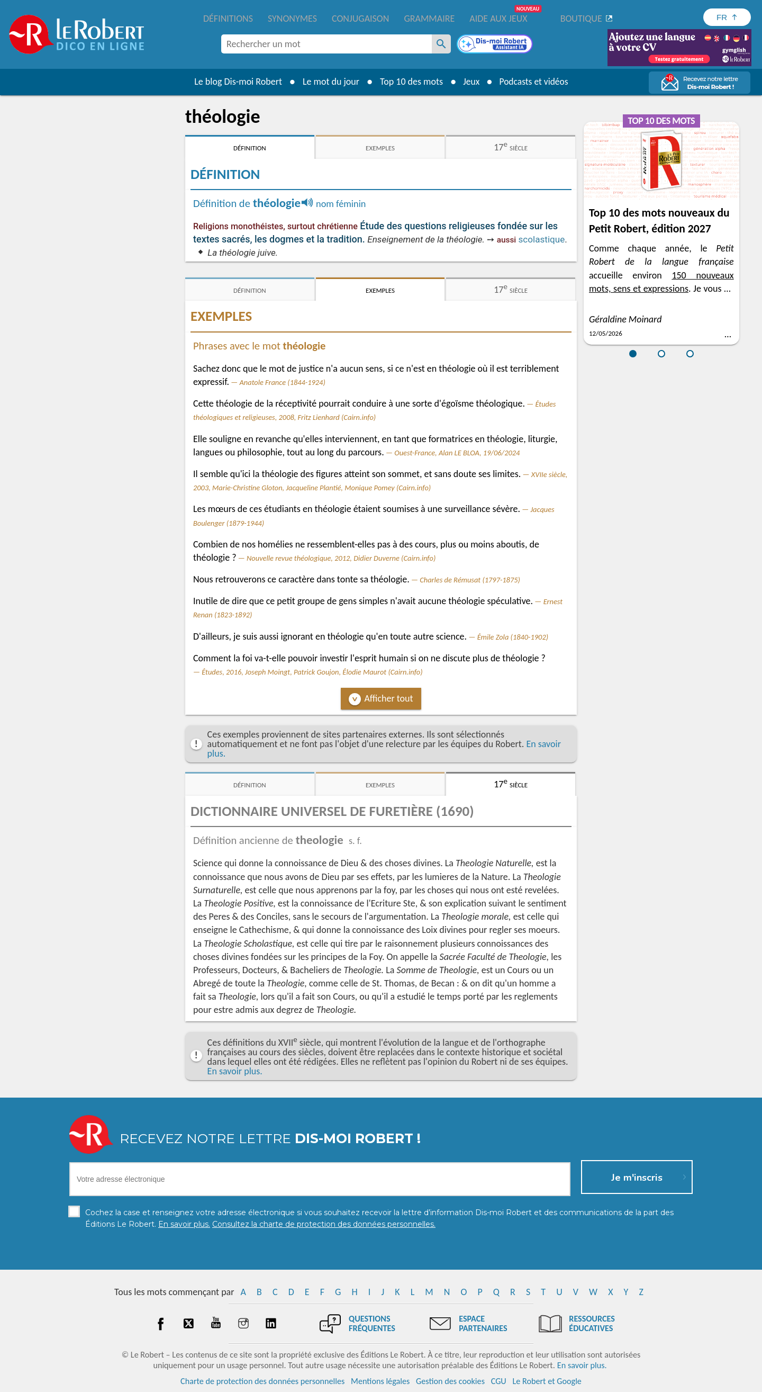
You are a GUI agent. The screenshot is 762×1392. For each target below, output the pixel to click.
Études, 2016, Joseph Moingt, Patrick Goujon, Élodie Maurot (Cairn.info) (312, 672)
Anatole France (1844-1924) (282, 382)
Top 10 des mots (409, 81)
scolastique (542, 239)
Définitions (228, 18)
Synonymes (292, 18)
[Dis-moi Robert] (496, 45)
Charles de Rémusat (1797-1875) (470, 580)
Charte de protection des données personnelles (262, 1381)
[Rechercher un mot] (441, 43)
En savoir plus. (234, 1071)
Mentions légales (380, 1381)
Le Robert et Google (547, 1381)
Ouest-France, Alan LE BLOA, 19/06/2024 (457, 452)
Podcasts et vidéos (534, 81)
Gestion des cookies (450, 1381)
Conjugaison (360, 18)
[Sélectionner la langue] (727, 17)
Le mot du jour (329, 81)
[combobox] (326, 43)
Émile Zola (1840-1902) (512, 637)
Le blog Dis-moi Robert (236, 81)
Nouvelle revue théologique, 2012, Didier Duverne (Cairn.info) (341, 558)
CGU (498, 1381)
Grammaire (429, 18)
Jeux (469, 81)
